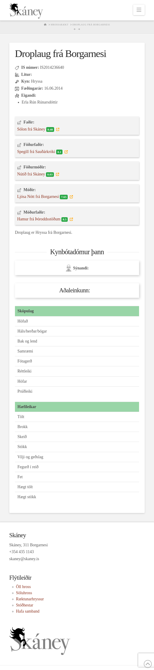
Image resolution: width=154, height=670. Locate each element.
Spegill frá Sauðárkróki (40, 151)
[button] (139, 10)
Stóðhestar (24, 605)
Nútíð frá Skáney (36, 174)
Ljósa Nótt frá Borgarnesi (43, 196)
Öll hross (23, 586)
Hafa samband (27, 611)
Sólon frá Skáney (36, 129)
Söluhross (24, 593)
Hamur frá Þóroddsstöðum (43, 219)
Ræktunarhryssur (30, 599)
